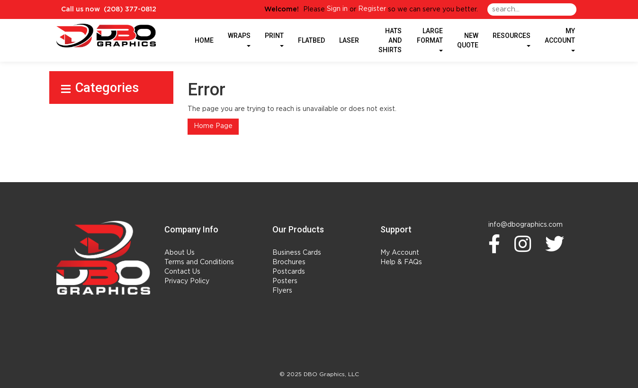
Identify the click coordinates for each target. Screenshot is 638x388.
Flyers (282, 290)
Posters (284, 281)
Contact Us (182, 271)
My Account (399, 252)
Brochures (289, 262)
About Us (179, 252)
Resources (511, 39)
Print (274, 39)
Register (372, 9)
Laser (349, 40)
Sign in (337, 9)
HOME (204, 40)
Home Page (213, 126)
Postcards (288, 271)
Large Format (430, 39)
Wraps (239, 39)
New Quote (467, 40)
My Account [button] (560, 39)
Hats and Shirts (390, 40)
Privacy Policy (186, 281)
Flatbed (311, 40)
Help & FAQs (401, 262)
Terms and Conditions (199, 262)
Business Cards (296, 252)
